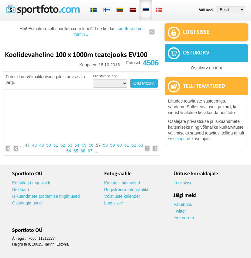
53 (69, 145)
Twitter (180, 211)
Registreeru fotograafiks (127, 189)
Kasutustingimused (122, 182)
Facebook (183, 204)
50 (48, 145)
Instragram (184, 217)
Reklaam (20, 189)
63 (141, 145)
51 (55, 145)
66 (83, 150)
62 (133, 145)
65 (76, 150)
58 (105, 145)
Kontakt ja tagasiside (31, 182)
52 (62, 145)
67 (90, 150)
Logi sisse (113, 202)
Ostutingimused (27, 202)
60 (119, 145)
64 (68, 150)
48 (34, 145)
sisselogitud (179, 138)
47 (27, 145)
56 (91, 145)
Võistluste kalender (122, 196)
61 (126, 145)
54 (77, 145)
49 (41, 145)
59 (112, 145)
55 (84, 145)
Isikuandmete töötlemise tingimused (46, 196)
